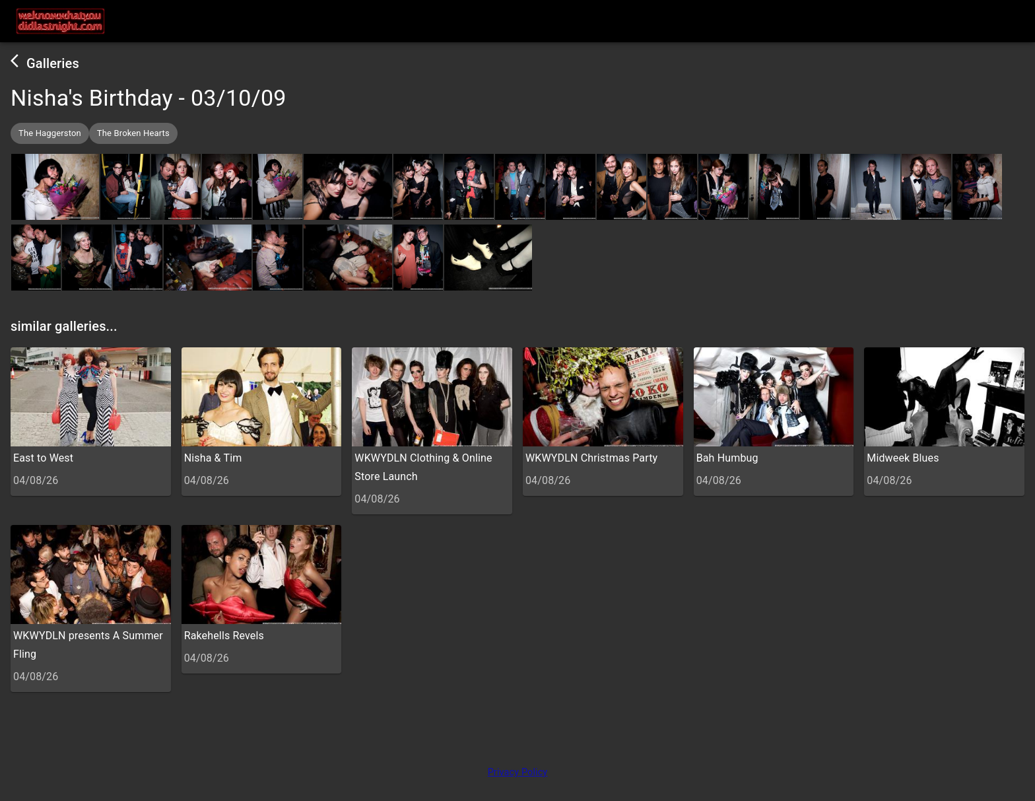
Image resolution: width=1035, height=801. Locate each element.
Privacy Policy (518, 772)
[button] (50, 133)
